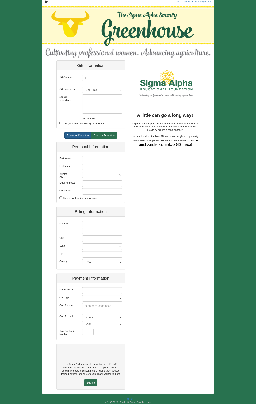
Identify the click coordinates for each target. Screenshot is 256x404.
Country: (63, 261)
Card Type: (64, 297)
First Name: (65, 158)
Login (177, 1)
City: (61, 238)
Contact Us (187, 1)
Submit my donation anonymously (80, 198)
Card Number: (66, 305)
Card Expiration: (67, 316)
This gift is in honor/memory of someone (83, 123)
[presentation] (89, 355)
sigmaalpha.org (203, 1)
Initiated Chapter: (63, 176)
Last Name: (65, 166)
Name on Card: (67, 289)
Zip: (61, 253)
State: (62, 245)
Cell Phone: (65, 190)
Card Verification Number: (67, 333)
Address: (63, 223)
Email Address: (67, 182)
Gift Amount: (65, 77)
